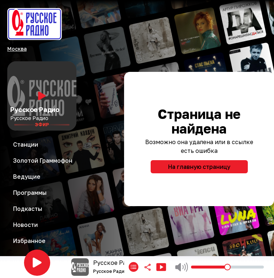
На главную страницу (199, 166)
